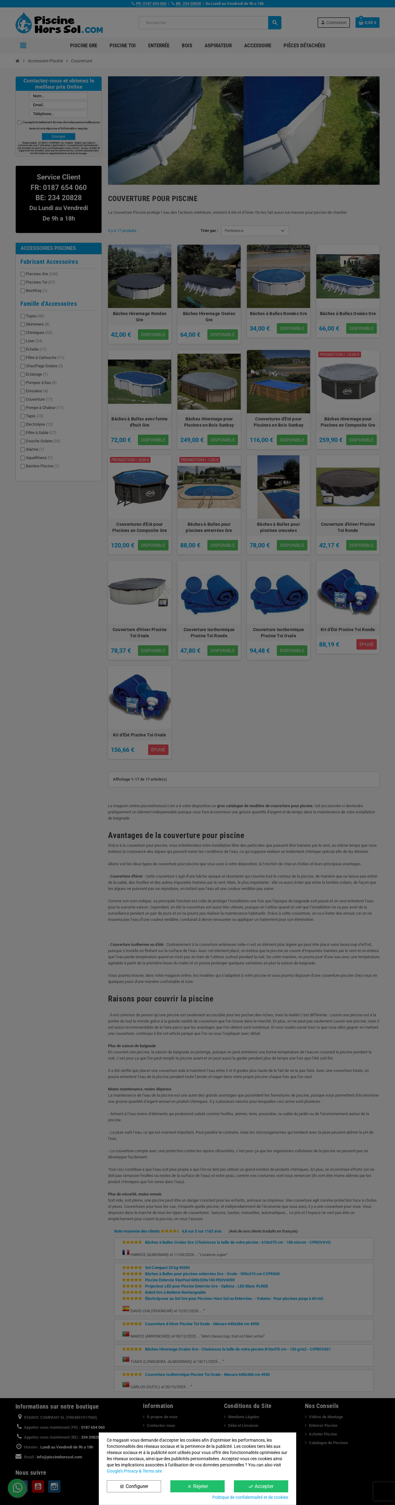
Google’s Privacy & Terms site (134, 1471)
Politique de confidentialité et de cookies (250, 1497)
